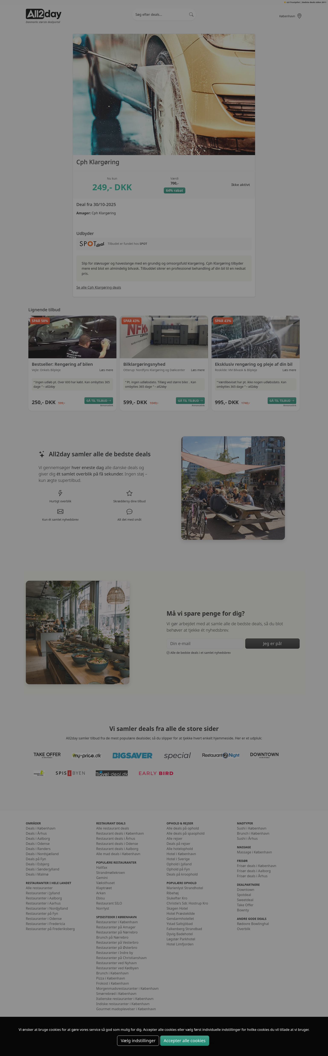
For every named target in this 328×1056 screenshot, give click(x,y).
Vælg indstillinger (138, 1040)
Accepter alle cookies (185, 1040)
